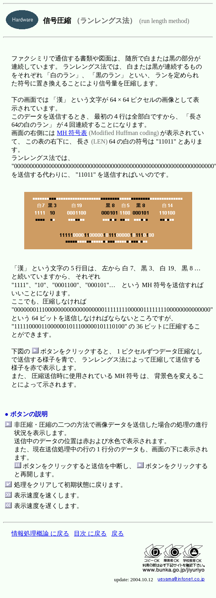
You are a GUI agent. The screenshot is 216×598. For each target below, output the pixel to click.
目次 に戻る (90, 533)
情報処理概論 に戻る (40, 533)
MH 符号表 (72, 133)
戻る (117, 533)
